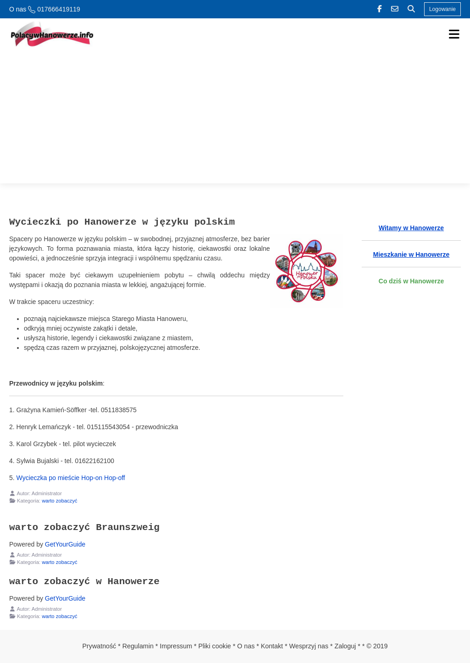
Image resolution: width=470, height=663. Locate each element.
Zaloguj (345, 646)
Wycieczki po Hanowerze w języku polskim (122, 221)
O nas (17, 9)
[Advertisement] (235, 119)
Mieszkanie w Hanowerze (411, 254)
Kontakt (272, 646)
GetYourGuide (65, 544)
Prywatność (99, 646)
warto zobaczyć (59, 500)
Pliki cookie (214, 646)
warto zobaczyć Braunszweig (84, 527)
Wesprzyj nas (308, 646)
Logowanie (442, 9)
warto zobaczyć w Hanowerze (84, 581)
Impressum (176, 646)
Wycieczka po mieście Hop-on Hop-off (71, 477)
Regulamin (137, 646)
